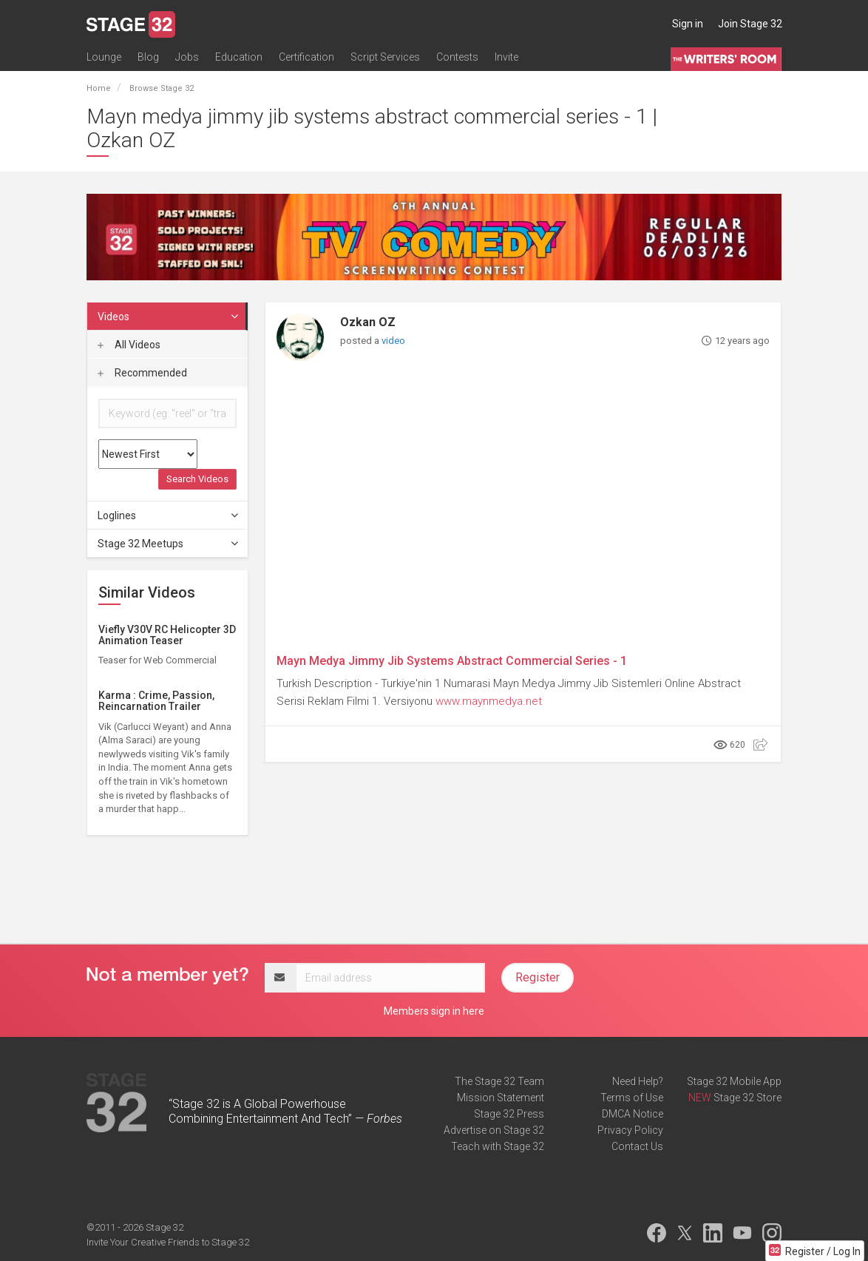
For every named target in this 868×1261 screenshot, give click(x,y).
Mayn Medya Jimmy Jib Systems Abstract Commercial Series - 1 (452, 661)
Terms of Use (631, 1097)
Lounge (104, 57)
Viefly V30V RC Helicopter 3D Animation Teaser (167, 634)
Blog (148, 57)
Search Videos (197, 478)
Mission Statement (500, 1097)
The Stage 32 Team (499, 1081)
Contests (457, 57)
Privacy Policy (630, 1130)
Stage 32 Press (509, 1114)
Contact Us (637, 1146)
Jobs (187, 57)
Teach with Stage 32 (497, 1146)
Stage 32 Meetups (169, 544)
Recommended (142, 373)
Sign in (687, 24)
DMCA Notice (632, 1114)
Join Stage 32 (750, 24)
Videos (169, 316)
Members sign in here (434, 1011)
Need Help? (637, 1081)
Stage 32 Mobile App (734, 1081)
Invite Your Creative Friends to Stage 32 (168, 1242)
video (393, 340)
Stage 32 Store (747, 1097)
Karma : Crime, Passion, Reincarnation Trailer (156, 700)
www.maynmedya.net (488, 701)
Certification (306, 57)
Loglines (169, 515)
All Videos (129, 345)
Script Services (385, 57)
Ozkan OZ (368, 322)
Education (238, 57)
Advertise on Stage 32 (494, 1130)
